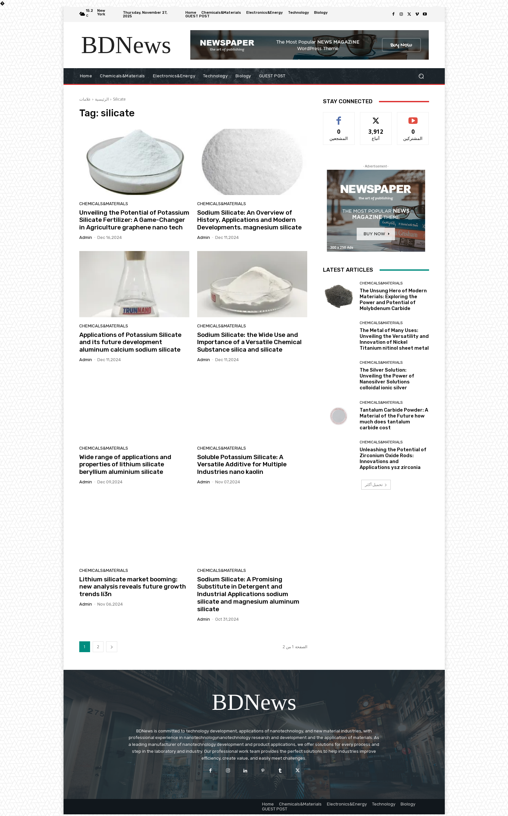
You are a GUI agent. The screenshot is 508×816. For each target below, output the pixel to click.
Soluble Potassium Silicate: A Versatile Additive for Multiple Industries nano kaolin (242, 464)
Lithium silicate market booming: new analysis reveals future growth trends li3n (132, 586)
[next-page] (111, 646)
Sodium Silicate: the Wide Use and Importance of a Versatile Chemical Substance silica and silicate (249, 342)
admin (85, 237)
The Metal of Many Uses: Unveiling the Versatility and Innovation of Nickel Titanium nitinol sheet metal (394, 339)
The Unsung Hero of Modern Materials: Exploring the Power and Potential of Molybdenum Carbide (393, 299)
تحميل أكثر (376, 484)
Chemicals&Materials (103, 204)
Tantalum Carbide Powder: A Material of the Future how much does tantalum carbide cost (394, 419)
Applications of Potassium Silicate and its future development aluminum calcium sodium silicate (130, 342)
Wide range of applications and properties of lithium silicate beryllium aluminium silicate (125, 464)
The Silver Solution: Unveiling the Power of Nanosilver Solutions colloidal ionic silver (387, 379)
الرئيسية (102, 99)
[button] (421, 76)
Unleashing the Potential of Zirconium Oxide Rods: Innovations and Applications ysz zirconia (393, 458)
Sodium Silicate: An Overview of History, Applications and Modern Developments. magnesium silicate (249, 220)
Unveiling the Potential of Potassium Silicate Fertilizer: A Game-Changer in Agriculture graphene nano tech (134, 220)
